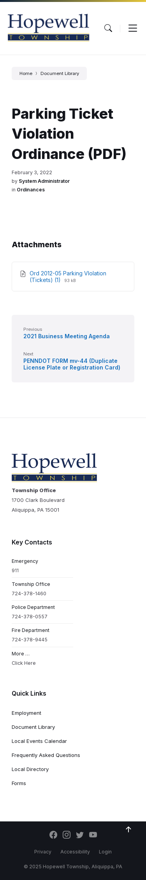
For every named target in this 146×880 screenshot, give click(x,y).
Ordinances (31, 190)
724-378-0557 (29, 616)
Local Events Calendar (39, 741)
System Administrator (44, 181)
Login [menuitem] (105, 852)
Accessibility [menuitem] (75, 852)
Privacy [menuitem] (42, 852)
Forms (19, 783)
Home (25, 73)
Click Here (24, 663)
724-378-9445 (29, 640)
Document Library (59, 73)
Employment (26, 713)
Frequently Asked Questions (46, 755)
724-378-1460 (29, 593)
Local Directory (30, 769)
